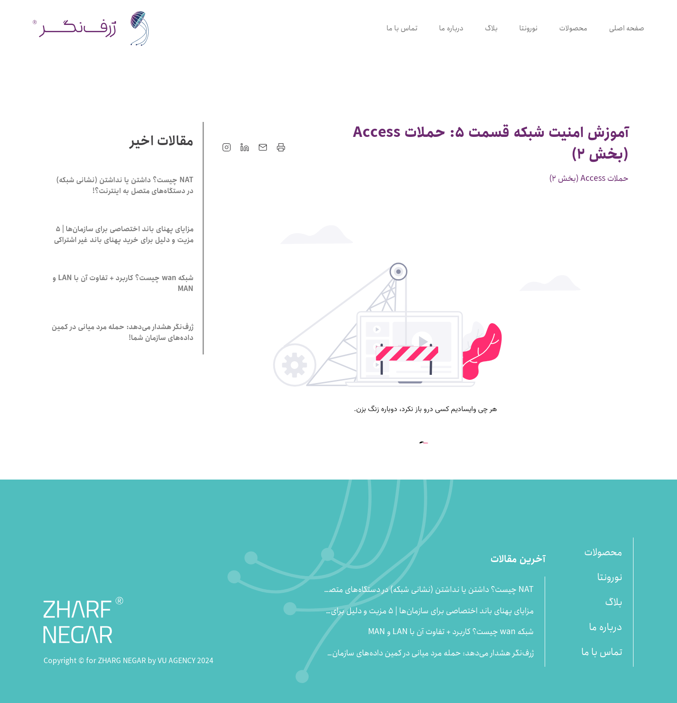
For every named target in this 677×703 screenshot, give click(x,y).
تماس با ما (402, 28)
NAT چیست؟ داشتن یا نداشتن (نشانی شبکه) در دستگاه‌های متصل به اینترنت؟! (428, 590)
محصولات (573, 28)
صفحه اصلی (626, 28)
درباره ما (451, 28)
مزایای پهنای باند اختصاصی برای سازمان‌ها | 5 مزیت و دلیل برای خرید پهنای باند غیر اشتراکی (432, 611)
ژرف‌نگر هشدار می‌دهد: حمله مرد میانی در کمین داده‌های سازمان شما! (433, 653)
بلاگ (491, 28)
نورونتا (528, 28)
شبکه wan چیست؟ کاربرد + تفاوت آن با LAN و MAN (451, 632)
